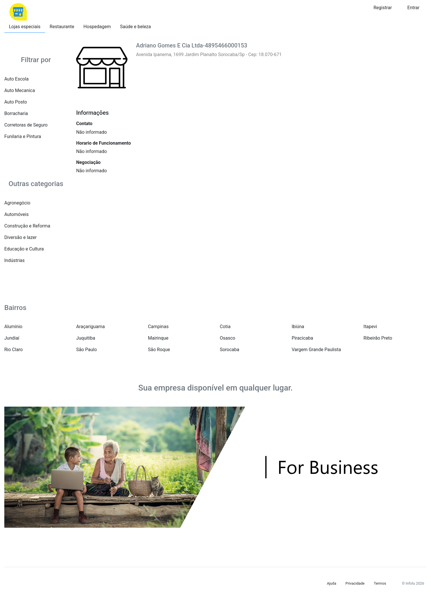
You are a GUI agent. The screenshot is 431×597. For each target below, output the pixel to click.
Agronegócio (17, 203)
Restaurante (62, 26)
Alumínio (13, 326)
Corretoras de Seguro (26, 125)
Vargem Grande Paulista (316, 349)
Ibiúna (298, 326)
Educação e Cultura (24, 249)
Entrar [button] (413, 7)
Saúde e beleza (135, 26)
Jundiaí (11, 338)
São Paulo (86, 349)
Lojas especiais (24, 26)
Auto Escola (16, 79)
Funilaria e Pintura (22, 136)
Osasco (227, 338)
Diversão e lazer (20, 237)
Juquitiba (85, 338)
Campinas (158, 326)
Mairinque (158, 338)
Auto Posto (15, 102)
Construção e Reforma (27, 226)
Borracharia (16, 113)
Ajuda (331, 583)
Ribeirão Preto (378, 338)
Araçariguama (90, 326)
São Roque (159, 349)
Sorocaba (229, 349)
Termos (380, 583)
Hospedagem (97, 26)
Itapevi (370, 326)
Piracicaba (302, 338)
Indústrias (14, 260)
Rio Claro (13, 349)
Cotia (225, 326)
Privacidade (355, 583)
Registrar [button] (383, 7)
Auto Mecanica (19, 90)
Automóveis (16, 214)
